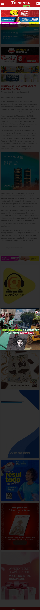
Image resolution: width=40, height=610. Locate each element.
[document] (20, 305)
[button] (37, 288)
